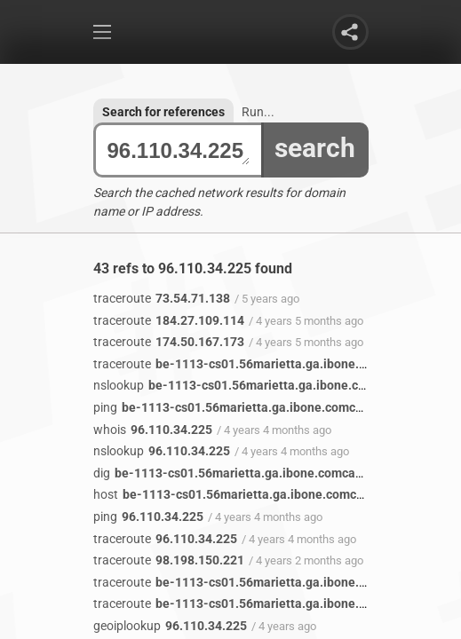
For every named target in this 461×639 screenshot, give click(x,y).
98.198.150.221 (168, 560)
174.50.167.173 (168, 342)
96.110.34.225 (178, 150)
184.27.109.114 (168, 320)
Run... (258, 112)
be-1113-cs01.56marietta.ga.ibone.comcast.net (261, 364)
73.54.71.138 (161, 298)
